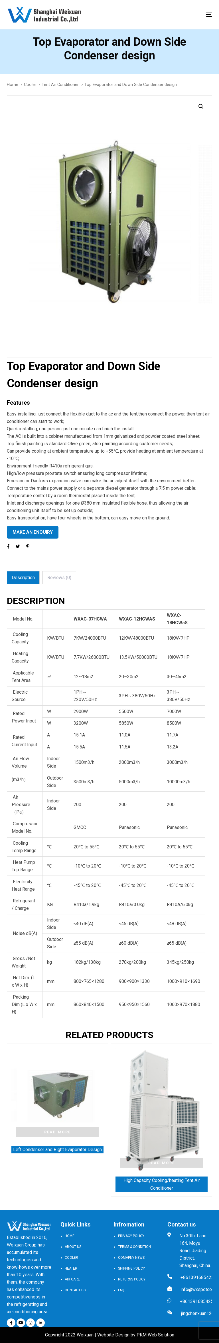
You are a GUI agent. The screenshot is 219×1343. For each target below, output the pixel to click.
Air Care (72, 1279)
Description (23, 577)
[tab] (23, 577)
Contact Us (75, 1290)
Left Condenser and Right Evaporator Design (57, 1149)
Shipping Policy (131, 1268)
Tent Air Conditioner (60, 84)
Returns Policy (131, 1279)
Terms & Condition (134, 1247)
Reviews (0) (59, 577)
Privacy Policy (131, 1236)
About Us (73, 1247)
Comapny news (131, 1258)
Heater (71, 1268)
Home (12, 84)
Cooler (30, 84)
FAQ (121, 1290)
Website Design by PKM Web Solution (135, 1335)
